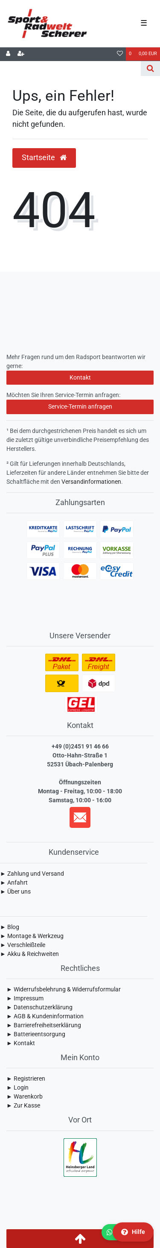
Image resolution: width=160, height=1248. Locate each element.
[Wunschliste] (120, 54)
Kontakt (80, 377)
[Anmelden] (8, 54)
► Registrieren (25, 1078)
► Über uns (15, 891)
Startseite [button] (44, 157)
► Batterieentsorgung (35, 1034)
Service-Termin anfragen (80, 406)
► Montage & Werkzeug (32, 935)
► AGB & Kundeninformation (45, 1016)
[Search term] (70, 68)
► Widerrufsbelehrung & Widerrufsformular (63, 989)
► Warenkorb (24, 1096)
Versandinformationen (91, 481)
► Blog (9, 927)
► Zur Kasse (23, 1105)
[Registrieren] (21, 54)
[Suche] (150, 68)
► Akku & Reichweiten (29, 953)
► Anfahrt (14, 882)
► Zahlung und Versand (32, 873)
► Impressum (25, 998)
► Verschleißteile (22, 944)
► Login (17, 1087)
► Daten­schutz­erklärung (39, 1007)
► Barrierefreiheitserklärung (43, 1025)
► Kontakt (20, 1043)
